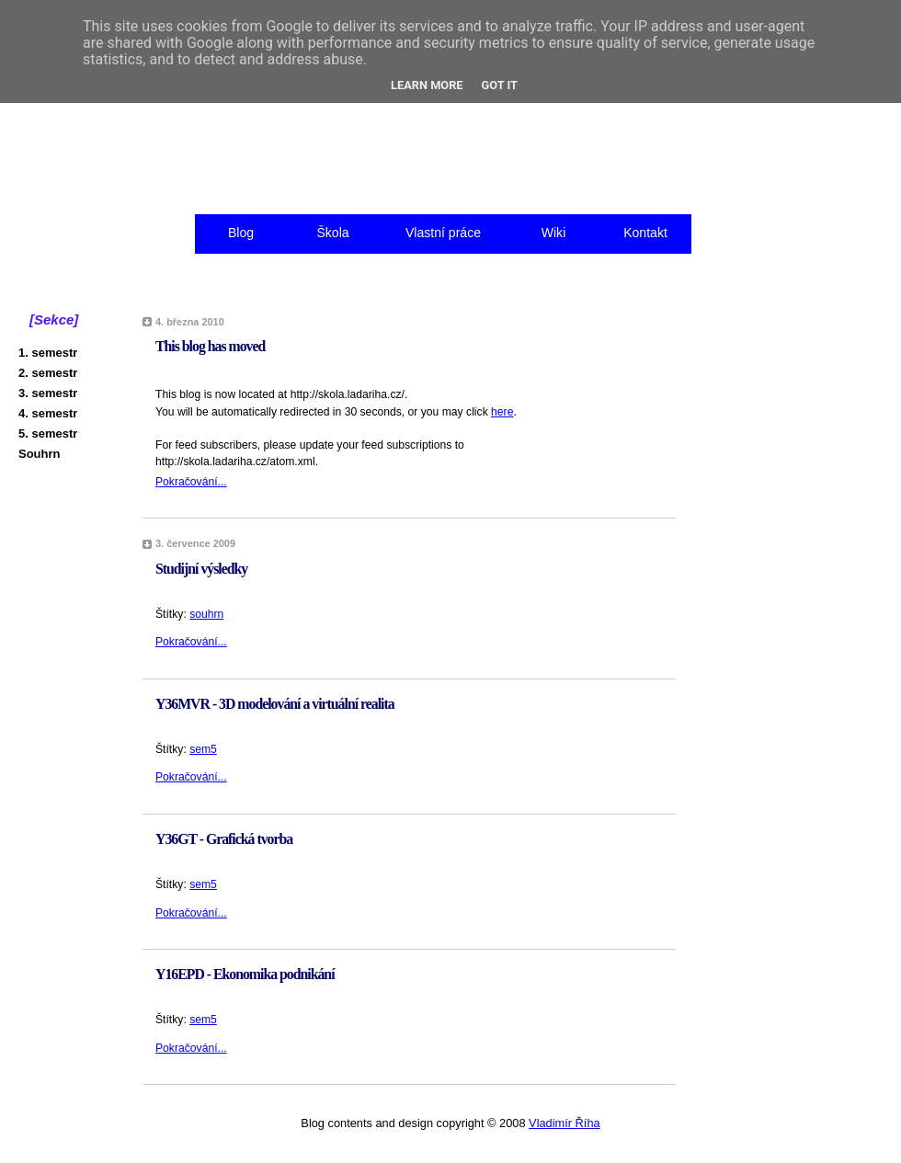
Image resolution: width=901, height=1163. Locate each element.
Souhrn (39, 454)
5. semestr (47, 433)
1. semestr (47, 352)
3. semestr (47, 393)
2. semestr (47, 373)
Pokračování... (191, 481)
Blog (241, 232)
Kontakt (645, 232)
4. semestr (47, 413)
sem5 (203, 749)
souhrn (206, 614)
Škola (332, 232)
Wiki (554, 232)
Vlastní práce (443, 232)
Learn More (427, 85)
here (502, 411)
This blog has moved (210, 346)
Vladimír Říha (564, 1123)
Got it (500, 85)
